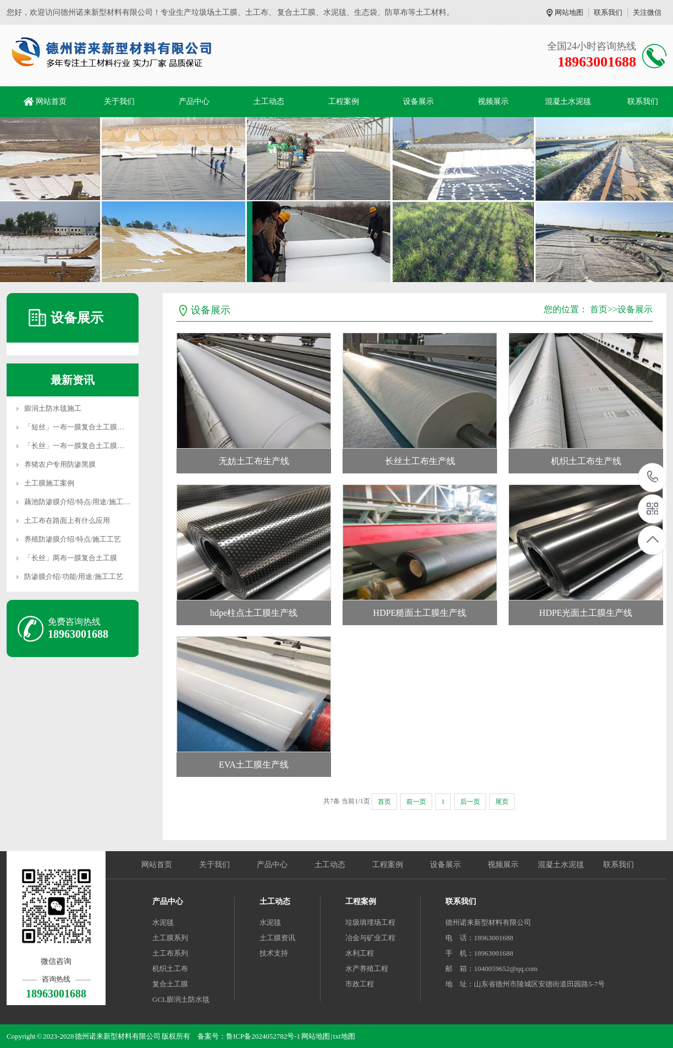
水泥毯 (163, 922)
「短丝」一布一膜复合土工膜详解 (77, 427)
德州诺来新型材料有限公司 (488, 922)
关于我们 (119, 101)
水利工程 (359, 953)
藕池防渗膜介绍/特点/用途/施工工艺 (80, 502)
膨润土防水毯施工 (52, 408)
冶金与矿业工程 (370, 938)
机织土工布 (170, 968)
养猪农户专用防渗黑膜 (60, 464)
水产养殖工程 (366, 968)
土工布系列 (170, 953)
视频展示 (493, 101)
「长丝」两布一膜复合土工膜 (70, 558)
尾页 (502, 802)
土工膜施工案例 (49, 483)
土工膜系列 (170, 938)
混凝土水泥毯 (568, 101)
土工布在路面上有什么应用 (67, 520)
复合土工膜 (170, 984)
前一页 (416, 802)
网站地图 (569, 12)
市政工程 (359, 984)
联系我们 (608, 12)
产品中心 (194, 101)
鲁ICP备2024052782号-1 (263, 1036)
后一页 (470, 802)
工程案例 (343, 101)
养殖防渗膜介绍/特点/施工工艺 (72, 539)
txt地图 (344, 1036)
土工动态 (268, 101)
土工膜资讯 (277, 938)
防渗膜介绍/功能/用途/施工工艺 (73, 576)
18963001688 (653, 477)
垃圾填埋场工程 (370, 922)
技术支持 (274, 953)
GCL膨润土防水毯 (180, 999)
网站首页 (51, 101)
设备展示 (418, 101)
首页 (599, 309)
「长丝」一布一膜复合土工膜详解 (77, 446)
